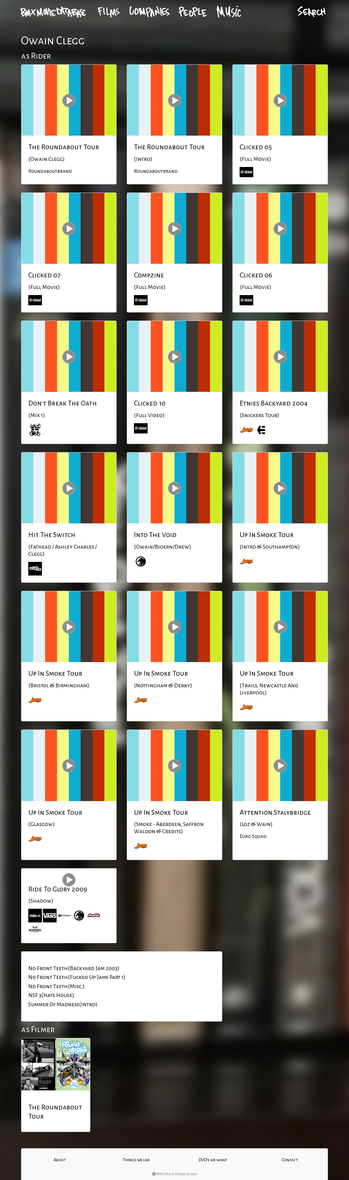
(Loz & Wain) (256, 824)
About (60, 1160)
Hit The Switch (51, 534)
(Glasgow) (41, 824)
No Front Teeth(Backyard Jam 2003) (73, 968)
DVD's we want (213, 1160)
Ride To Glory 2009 (57, 889)
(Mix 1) (36, 415)
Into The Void (155, 534)
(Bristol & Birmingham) (58, 686)
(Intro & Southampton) (270, 547)
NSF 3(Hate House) (51, 995)
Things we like (136, 1160)
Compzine (149, 275)
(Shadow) (41, 901)
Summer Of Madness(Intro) (62, 1004)
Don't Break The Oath (62, 403)
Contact (290, 1160)
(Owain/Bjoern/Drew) (162, 547)
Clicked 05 (256, 147)
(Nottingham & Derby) (163, 686)
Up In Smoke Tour (267, 534)
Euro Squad (253, 836)
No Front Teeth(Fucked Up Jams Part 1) (76, 977)
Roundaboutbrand (50, 171)
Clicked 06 (256, 275)
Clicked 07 (44, 275)
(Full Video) (149, 415)
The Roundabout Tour (63, 147)
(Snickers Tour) (259, 415)
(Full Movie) (255, 159)
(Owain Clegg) (46, 159)
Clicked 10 (150, 403)
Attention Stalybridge (275, 812)
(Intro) (143, 159)
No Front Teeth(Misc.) (56, 986)
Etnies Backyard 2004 (274, 403)
